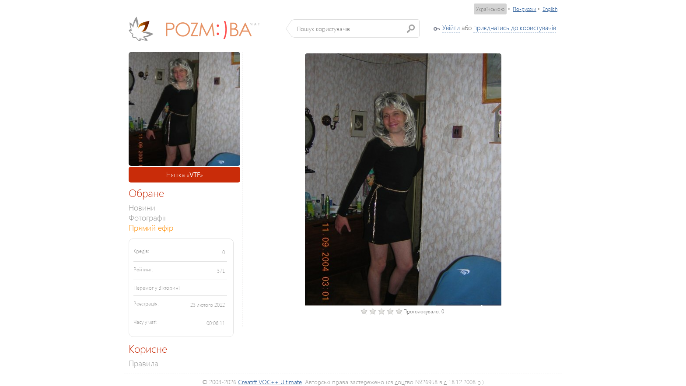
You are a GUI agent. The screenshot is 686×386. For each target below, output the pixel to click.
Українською (490, 9)
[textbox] (356, 28)
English (549, 9)
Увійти (451, 27)
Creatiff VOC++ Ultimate (270, 382)
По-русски (524, 9)
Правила (143, 363)
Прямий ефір (151, 227)
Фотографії (147, 217)
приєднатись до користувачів (514, 27)
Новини (142, 207)
